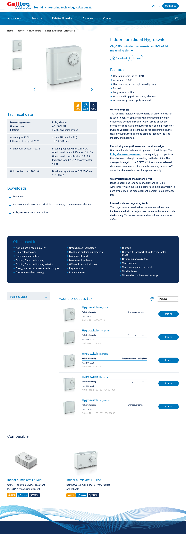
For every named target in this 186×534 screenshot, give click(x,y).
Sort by (152, 299)
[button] (92, 89)
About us (88, 18)
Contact (107, 18)
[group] (63, 64)
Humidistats (35, 30)
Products (37, 18)
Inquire (137, 58)
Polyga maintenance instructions (31, 212)
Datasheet (18, 196)
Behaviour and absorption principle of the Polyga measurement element (52, 204)
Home (10, 30)
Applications (14, 18)
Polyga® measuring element (125, 154)
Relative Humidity (62, 18)
